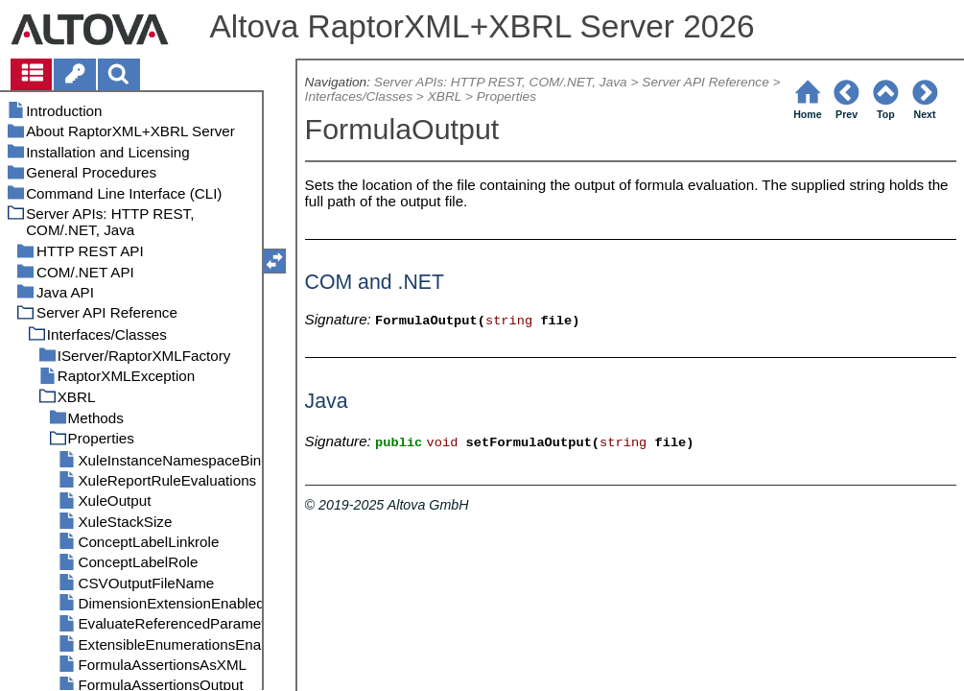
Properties (506, 96)
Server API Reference (705, 82)
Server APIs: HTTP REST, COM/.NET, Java (500, 82)
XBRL (444, 96)
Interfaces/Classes (358, 96)
